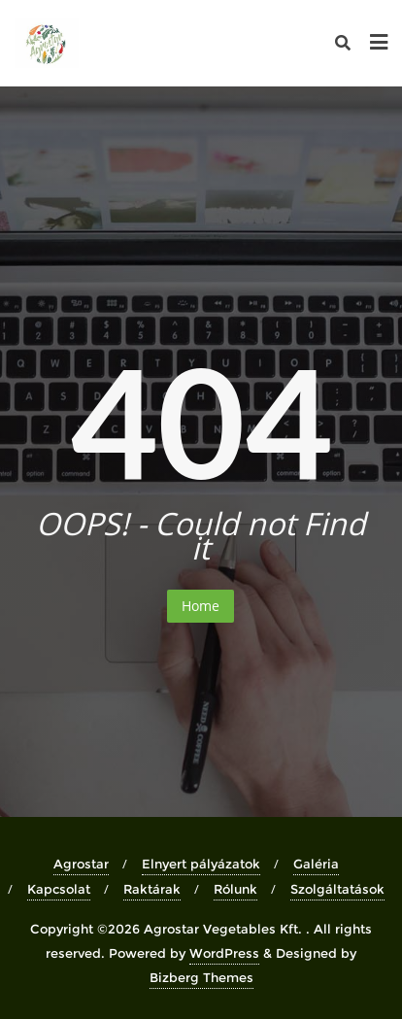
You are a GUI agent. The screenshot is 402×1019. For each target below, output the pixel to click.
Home (200, 605)
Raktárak (152, 889)
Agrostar (81, 863)
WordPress (224, 953)
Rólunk (235, 889)
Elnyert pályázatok (201, 863)
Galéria (316, 863)
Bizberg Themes (201, 977)
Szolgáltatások (337, 889)
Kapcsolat (58, 889)
